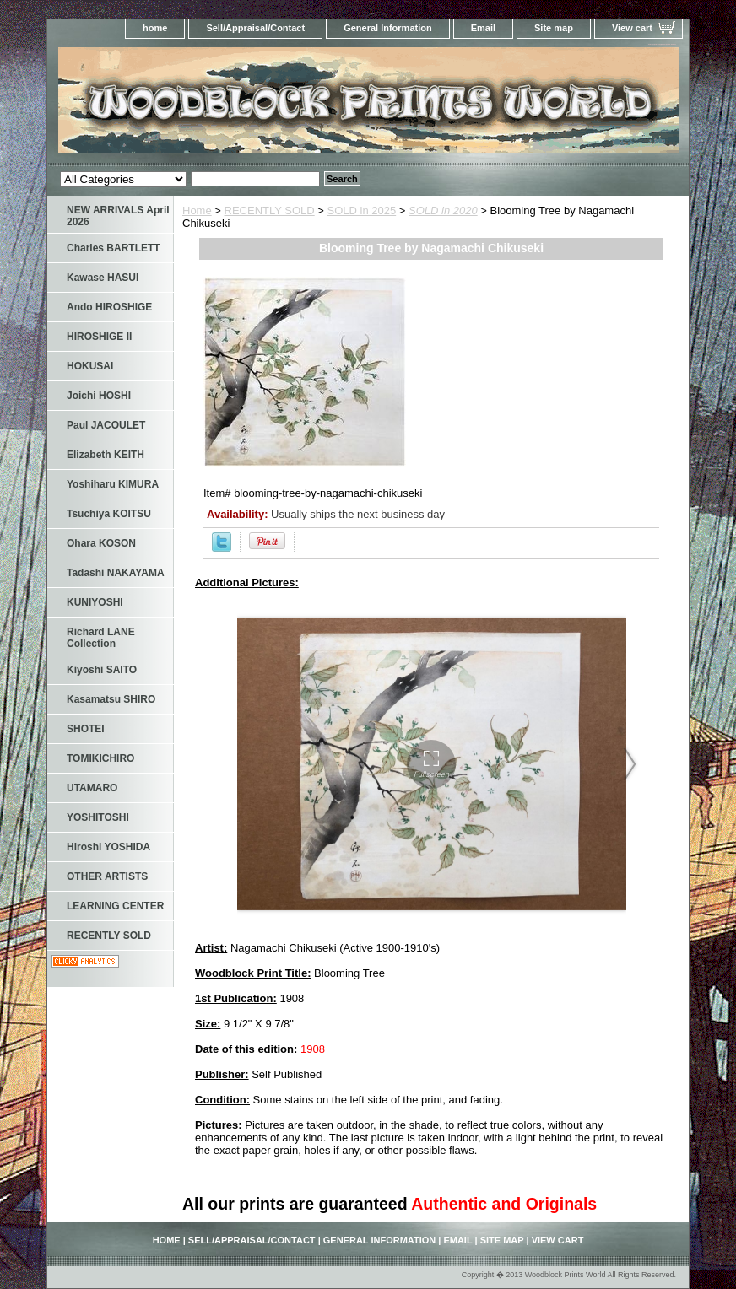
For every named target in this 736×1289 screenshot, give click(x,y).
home (155, 28)
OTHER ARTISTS (107, 876)
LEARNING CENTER (115, 906)
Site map (553, 28)
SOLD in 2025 (362, 210)
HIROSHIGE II (99, 336)
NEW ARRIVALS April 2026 (118, 216)
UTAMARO (92, 788)
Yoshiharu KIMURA (113, 484)
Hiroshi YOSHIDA (108, 847)
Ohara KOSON (101, 543)
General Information (388, 28)
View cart (632, 28)
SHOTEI (86, 729)
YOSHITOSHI (98, 817)
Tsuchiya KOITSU (109, 514)
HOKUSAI (90, 366)
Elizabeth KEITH (105, 455)
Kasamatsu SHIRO (111, 699)
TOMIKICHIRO (100, 758)
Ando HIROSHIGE (109, 307)
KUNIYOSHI (95, 602)
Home (197, 210)
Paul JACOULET (106, 425)
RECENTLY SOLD (270, 210)
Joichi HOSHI (99, 396)
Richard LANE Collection (101, 638)
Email (483, 28)
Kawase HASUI (102, 277)
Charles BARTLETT (113, 248)
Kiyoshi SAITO (102, 670)
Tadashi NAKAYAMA (116, 573)
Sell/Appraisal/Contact (255, 28)
